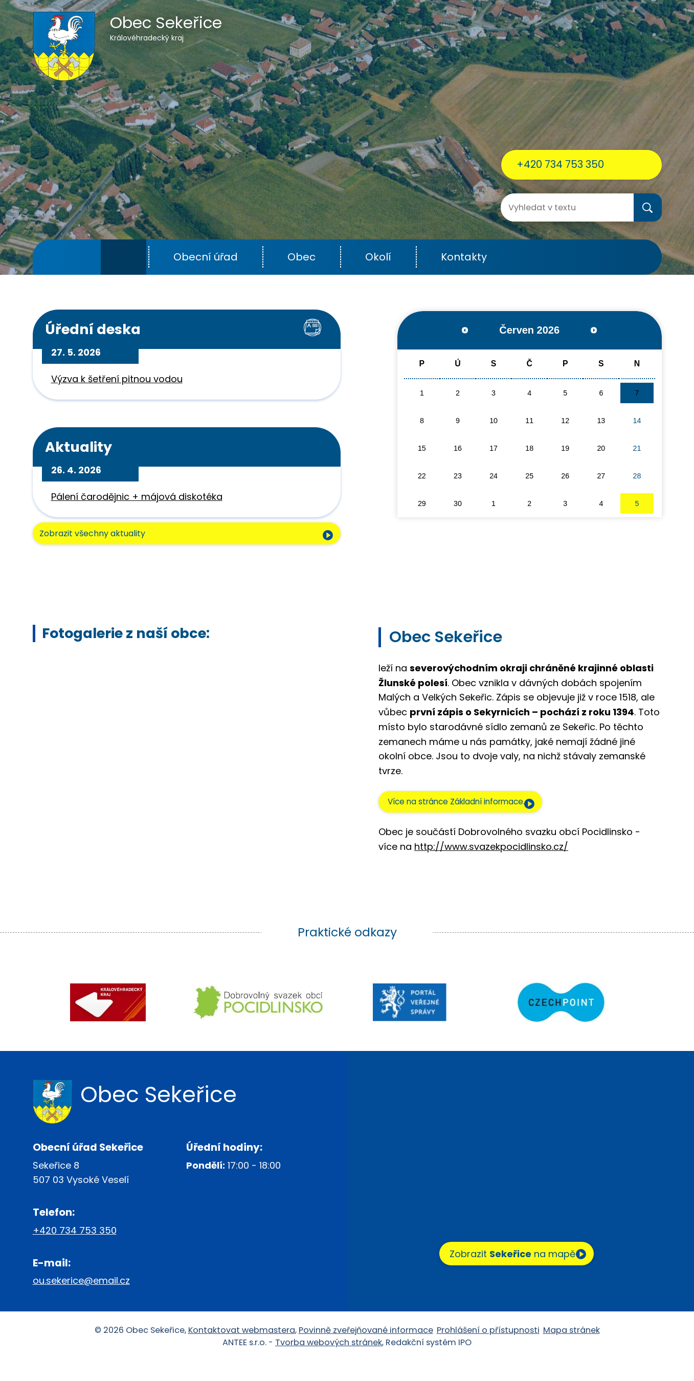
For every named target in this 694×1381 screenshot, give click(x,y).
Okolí (378, 257)
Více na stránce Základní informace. (474, 818)
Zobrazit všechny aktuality (106, 548)
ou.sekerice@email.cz (81, 1300)
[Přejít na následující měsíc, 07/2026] (585, 330)
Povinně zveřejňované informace (366, 1349)
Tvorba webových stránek (328, 1362)
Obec (301, 257)
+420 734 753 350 (560, 164)
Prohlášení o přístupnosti (488, 1349)
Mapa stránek (571, 1349)
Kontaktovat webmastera (241, 1349)
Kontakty (464, 257)
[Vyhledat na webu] (542, 207)
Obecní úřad (205, 257)
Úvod (123, 257)
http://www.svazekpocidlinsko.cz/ (491, 866)
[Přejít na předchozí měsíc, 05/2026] (472, 330)
